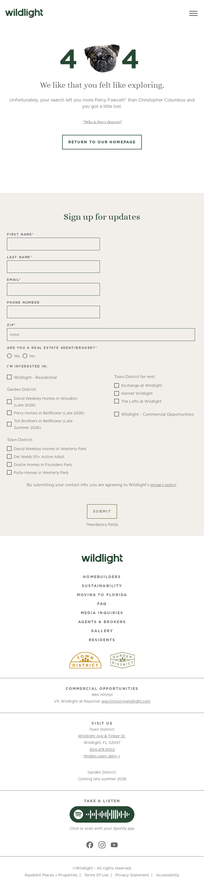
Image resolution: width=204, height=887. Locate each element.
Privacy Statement (132, 875)
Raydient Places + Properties (51, 875)
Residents (102, 639)
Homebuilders (102, 576)
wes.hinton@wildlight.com (125, 701)
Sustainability (102, 585)
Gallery (102, 630)
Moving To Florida (102, 594)
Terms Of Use (96, 875)
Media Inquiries (102, 612)
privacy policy (163, 484)
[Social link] (89, 844)
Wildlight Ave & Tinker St (102, 736)
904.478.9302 (102, 749)
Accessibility (167, 875)
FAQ (102, 603)
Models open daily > (102, 756)
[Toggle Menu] (193, 13)
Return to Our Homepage (102, 142)
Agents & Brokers (102, 621)
